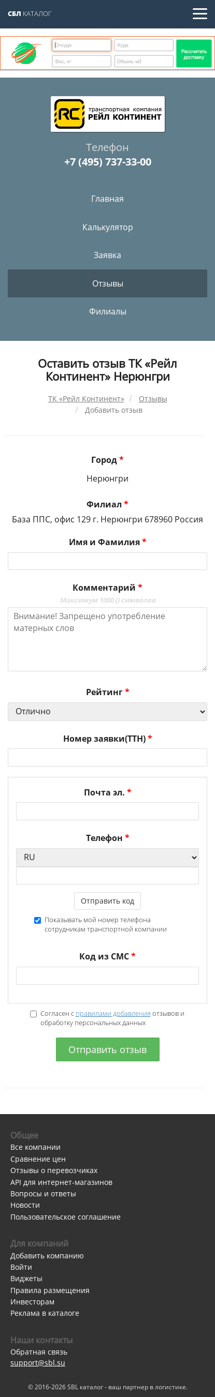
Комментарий (107, 593)
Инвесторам (32, 1301)
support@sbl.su (37, 1363)
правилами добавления (113, 1013)
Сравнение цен (38, 1159)
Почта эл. (108, 792)
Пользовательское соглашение (65, 1217)
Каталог (30, 13)
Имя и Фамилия (108, 542)
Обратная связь (38, 1352)
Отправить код (107, 901)
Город (107, 459)
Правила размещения (50, 1290)
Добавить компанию (47, 1255)
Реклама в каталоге (44, 1313)
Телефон (108, 838)
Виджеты (26, 1278)
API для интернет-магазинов (61, 1182)
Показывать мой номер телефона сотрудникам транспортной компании (100, 924)
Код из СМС (107, 956)
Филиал (107, 504)
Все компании (35, 1147)
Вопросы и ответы (43, 1193)
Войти (21, 1267)
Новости (25, 1205)
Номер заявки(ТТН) (107, 738)
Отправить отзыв (107, 1049)
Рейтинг (108, 692)
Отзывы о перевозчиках (53, 1170)
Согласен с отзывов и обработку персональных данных (107, 1018)
